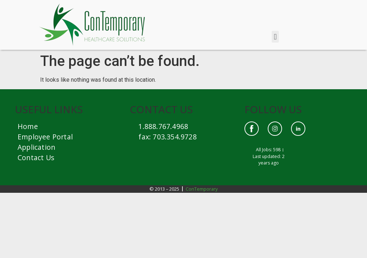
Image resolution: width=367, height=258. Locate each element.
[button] (275, 37)
